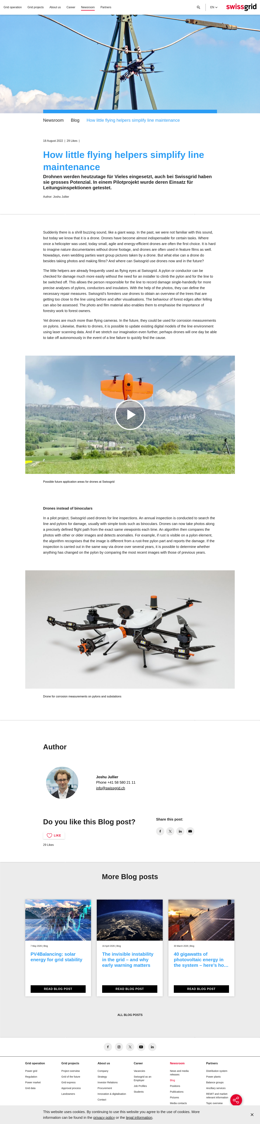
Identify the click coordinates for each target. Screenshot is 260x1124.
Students (139, 1091)
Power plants (213, 1076)
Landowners (68, 1093)
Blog (75, 120)
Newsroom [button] (88, 7)
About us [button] (55, 7)
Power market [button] (33, 1082)
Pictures (174, 1097)
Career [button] (70, 7)
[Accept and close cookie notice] (252, 1114)
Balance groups (215, 1082)
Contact (102, 1099)
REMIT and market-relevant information (217, 1095)
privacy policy (104, 1118)
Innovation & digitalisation (112, 1093)
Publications (177, 1091)
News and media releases (179, 1073)
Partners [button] (106, 7)
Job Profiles (140, 1086)
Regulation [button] (31, 1076)
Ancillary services (216, 1088)
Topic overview (214, 1103)
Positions (175, 1086)
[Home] (241, 7)
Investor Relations (108, 1082)
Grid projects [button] (35, 7)
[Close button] (198, 7)
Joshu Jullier (61, 196)
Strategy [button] (102, 1076)
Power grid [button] (31, 1071)
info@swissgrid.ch (110, 788)
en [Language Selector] (213, 7)
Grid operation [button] (13, 7)
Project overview (70, 1071)
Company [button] (103, 1071)
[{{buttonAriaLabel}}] (236, 1100)
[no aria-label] (160, 831)
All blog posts (129, 1014)
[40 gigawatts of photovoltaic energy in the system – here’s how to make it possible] (201, 948)
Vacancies (139, 1071)
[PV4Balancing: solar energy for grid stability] (58, 948)
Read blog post (58, 988)
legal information (139, 1118)
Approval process (71, 1088)
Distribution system (216, 1071)
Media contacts (178, 1103)
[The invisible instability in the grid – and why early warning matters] (130, 948)
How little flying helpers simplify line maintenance (133, 120)
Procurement (105, 1088)
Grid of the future (70, 1076)
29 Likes (72, 140)
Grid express (68, 1082)
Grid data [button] (30, 1088)
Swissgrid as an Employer (142, 1078)
